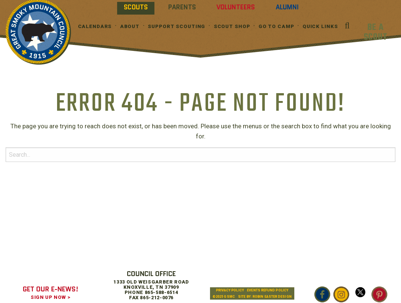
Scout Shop (232, 26)
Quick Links (320, 26)
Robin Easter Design (272, 297)
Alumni (287, 7)
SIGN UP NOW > (50, 297)
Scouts (136, 7)
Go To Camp (276, 26)
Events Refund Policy (267, 290)
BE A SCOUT (376, 32)
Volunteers (235, 7)
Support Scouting (176, 26)
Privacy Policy (230, 290)
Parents (182, 7)
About (130, 26)
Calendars (95, 26)
